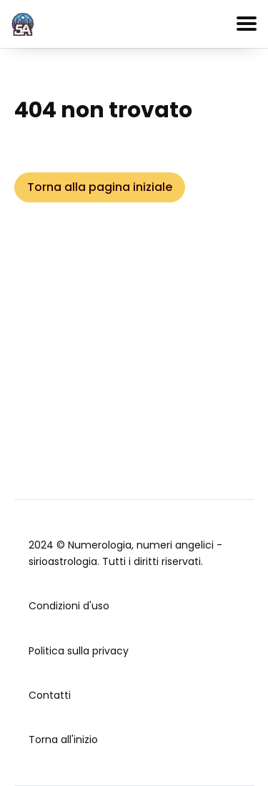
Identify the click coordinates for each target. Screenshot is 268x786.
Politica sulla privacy (79, 651)
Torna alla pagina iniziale (99, 187)
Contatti (50, 695)
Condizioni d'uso (69, 606)
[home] (22, 22)
